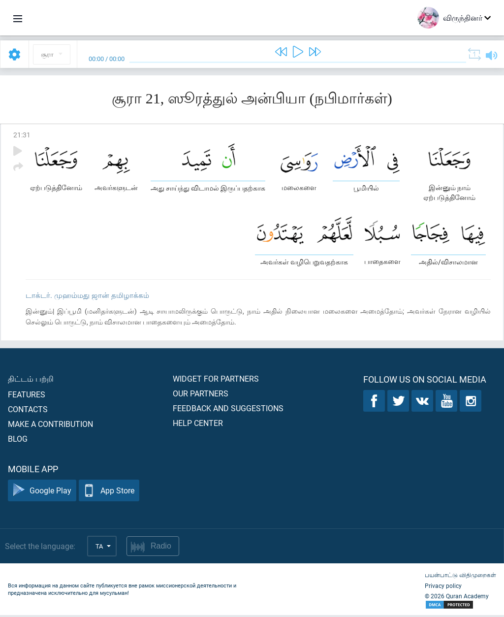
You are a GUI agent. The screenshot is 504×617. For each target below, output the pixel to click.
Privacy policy (443, 587)
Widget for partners (216, 380)
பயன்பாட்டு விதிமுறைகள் (460, 577)
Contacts (28, 411)
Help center (198, 425)
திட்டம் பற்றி (31, 380)
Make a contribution (50, 426)
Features (26, 396)
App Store (109, 492)
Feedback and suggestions (228, 410)
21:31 (22, 134)
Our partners (200, 395)
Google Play (42, 492)
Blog (18, 440)
